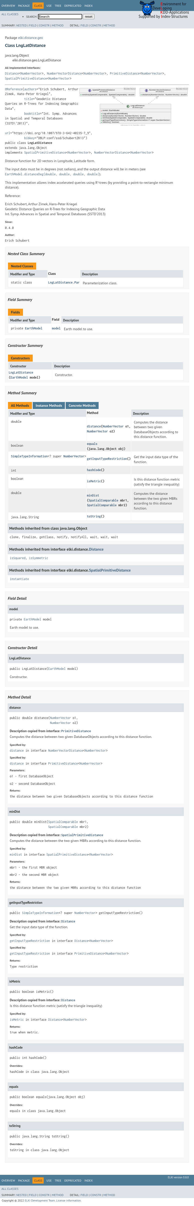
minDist (93, 495)
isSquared (17, 558)
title (28, 99)
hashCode (94, 470)
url (7, 133)
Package (24, 5)
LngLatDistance (21, 372)
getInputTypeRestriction (107, 459)
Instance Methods (49, 405)
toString (94, 516)
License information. (68, 1200)
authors (30, 89)
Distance (12, 73)
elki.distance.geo (30, 37)
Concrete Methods (82, 405)
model (56, 328)
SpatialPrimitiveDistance (26, 78)
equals (92, 444)
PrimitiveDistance (125, 73)
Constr (44, 25)
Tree (58, 5)
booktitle (32, 113)
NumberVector (31, 73)
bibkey (29, 138)
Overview (8, 5)
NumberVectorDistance (64, 73)
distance (94, 426)
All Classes (9, 14)
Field (32, 25)
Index (88, 5)
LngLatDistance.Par (64, 282)
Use (49, 5)
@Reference (13, 89)
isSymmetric (38, 558)
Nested (21, 25)
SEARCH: (31, 16)
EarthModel (33, 328)
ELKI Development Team (40, 1200)
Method (58, 25)
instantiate (19, 579)
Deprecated (72, 5)
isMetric (94, 481)
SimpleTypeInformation (29, 456)
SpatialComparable (103, 500)
